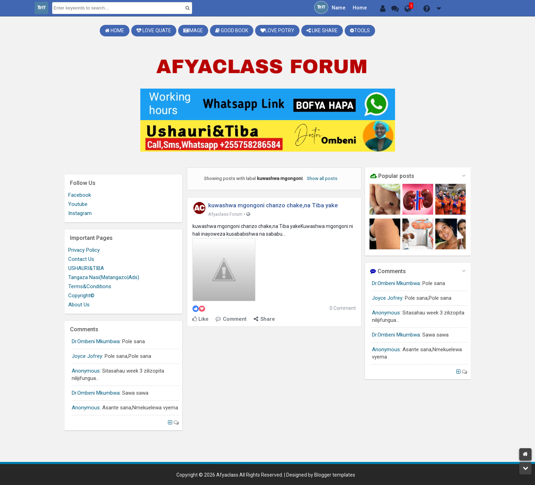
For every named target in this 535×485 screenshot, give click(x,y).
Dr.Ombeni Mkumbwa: (396, 283)
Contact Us (81, 259)
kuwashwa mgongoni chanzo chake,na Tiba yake (273, 205)
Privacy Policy (84, 250)
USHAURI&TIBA (86, 268)
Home (360, 8)
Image (193, 30)
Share (264, 319)
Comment (231, 319)
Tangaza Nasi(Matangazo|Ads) (103, 277)
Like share (322, 30)
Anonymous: (386, 313)
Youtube (77, 204)
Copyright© (81, 295)
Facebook (79, 195)
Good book (231, 30)
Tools (360, 30)
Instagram (80, 213)
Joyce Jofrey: (387, 298)
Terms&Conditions (89, 286)
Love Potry (277, 30)
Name (338, 8)
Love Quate (153, 30)
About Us (79, 305)
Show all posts (322, 178)
